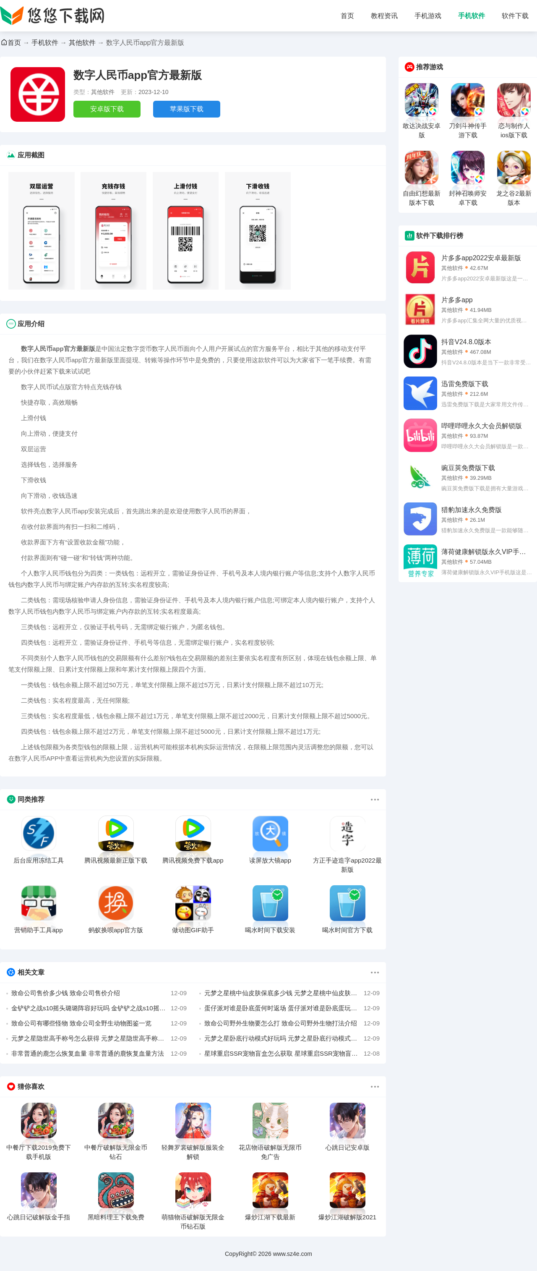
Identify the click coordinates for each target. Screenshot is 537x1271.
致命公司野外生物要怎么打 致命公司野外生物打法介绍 (292, 1023)
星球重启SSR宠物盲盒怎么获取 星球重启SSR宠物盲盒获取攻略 (292, 1053)
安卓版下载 (107, 108)
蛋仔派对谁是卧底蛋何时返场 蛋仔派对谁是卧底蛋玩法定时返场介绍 (292, 1008)
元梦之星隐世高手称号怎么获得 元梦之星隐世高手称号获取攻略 (99, 1038)
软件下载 (515, 15)
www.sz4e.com (292, 1253)
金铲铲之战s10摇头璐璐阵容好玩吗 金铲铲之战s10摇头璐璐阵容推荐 (99, 1008)
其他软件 (82, 42)
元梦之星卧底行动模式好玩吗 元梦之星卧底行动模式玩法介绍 (292, 1038)
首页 (347, 15)
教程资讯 (384, 15)
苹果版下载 (186, 108)
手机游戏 (427, 15)
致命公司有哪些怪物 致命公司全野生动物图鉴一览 (99, 1023)
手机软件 (471, 15)
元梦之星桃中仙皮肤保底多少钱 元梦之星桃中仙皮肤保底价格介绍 (292, 993)
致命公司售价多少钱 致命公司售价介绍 (99, 993)
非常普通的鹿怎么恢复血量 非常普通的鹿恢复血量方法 (99, 1053)
